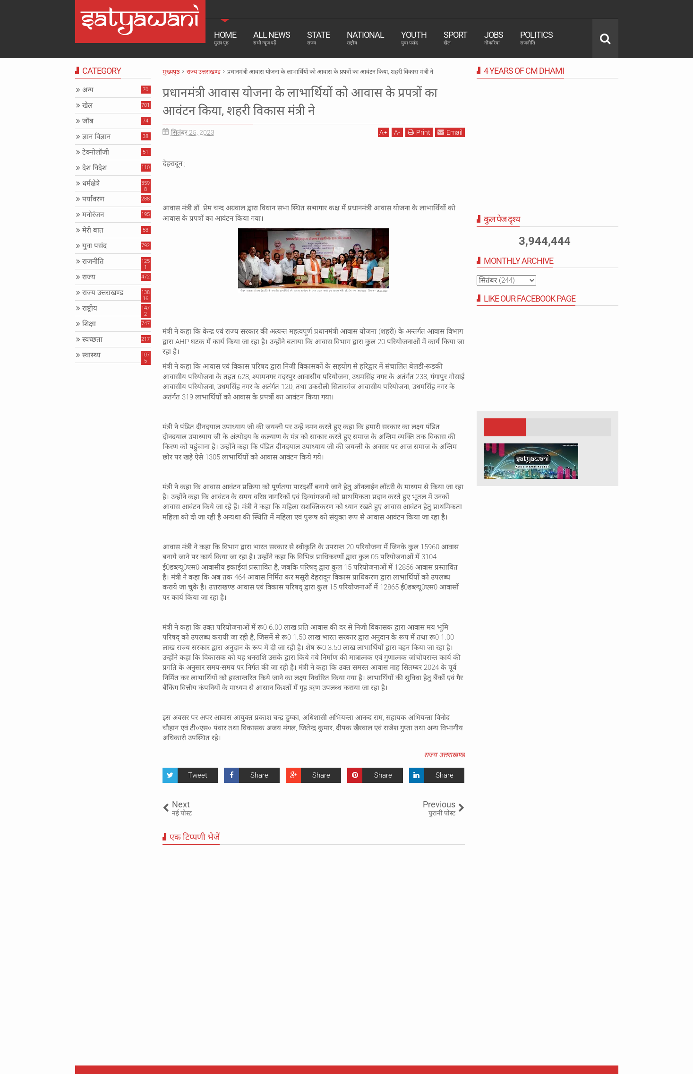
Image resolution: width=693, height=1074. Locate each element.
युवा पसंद (94, 246)
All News (271, 38)
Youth (414, 38)
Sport (455, 38)
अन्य (88, 90)
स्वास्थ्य (91, 355)
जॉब (88, 121)
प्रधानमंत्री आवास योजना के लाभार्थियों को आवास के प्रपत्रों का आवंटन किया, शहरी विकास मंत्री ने (305, 101)
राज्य (88, 277)
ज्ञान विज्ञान (96, 136)
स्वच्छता (92, 339)
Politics (536, 38)
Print (419, 132)
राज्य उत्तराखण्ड (444, 755)
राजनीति (93, 261)
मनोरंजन (93, 214)
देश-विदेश (94, 168)
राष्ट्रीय (89, 308)
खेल (87, 105)
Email (449, 132)
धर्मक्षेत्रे (91, 183)
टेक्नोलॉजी (95, 152)
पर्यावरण (93, 199)
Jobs (493, 38)
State (318, 38)
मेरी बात (92, 230)
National (365, 38)
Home (225, 38)
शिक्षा (89, 324)
